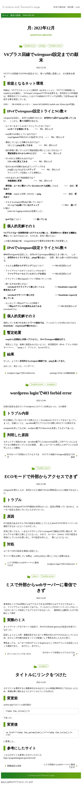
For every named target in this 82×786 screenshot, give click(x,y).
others (34, 576)
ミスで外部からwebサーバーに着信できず (23, 564)
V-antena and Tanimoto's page (21, 7)
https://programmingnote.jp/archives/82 (20, 759)
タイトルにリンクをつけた (19, 654)
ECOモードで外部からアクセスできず (23, 455)
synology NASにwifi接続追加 (62, 373)
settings (42, 46)
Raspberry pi (30, 46)
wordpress (51, 384)
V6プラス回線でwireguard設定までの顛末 (58, 455)
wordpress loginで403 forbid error (21, 373)
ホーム (5, 15)
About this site (28, 15)
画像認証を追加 (14, 767)
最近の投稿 (15, 15)
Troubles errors (55, 46)
